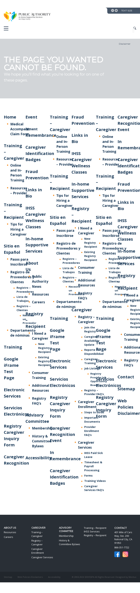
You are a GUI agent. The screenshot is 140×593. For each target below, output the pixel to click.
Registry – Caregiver (37, 542)
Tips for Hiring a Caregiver (18, 229)
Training (13, 347)
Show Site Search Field (134, 28)
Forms (88, 475)
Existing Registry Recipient (44, 361)
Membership (42, 428)
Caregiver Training (91, 361)
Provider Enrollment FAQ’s (91, 431)
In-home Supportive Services (36, 245)
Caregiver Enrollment (37, 550)
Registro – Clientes (24, 308)
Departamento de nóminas (23, 333)
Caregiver (82, 309)
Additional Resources (40, 388)
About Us (10, 527)
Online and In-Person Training (17, 173)
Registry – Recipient (95, 535)
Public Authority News (40, 281)
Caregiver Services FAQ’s (94, 488)
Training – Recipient (95, 528)
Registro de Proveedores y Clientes (22, 277)
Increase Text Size (116, 10)
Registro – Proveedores (71, 261)
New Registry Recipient (44, 348)
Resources (40, 294)
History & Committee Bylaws (41, 441)
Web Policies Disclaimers (30, 577)
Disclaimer (124, 43)
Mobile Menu (6, 29)
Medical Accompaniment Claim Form (24, 129)
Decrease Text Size (112, 10)
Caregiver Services (42, 557)
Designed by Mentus (125, 577)
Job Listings (92, 368)
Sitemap (126, 388)
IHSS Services (92, 531)
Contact (126, 377)
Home (10, 117)
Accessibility (38, 457)
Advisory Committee (66, 529)
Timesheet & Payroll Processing (93, 466)
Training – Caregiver (37, 534)
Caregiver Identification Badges (39, 153)
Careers (38, 302)
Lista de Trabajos (23, 299)
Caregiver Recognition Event (62, 434)
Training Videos (95, 481)
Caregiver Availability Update (91, 340)
